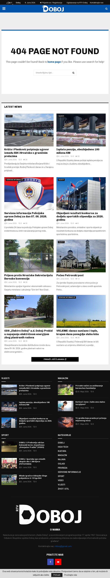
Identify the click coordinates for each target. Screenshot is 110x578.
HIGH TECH (63, 447)
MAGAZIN (62, 455)
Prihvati (56, 575)
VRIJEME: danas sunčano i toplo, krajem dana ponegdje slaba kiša (77, 332)
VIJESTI (9, 116)
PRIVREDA (62, 468)
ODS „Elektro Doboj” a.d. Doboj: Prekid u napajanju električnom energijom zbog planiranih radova (28, 334)
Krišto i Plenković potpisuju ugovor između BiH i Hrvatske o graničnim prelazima (26, 153)
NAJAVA (61, 459)
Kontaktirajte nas (96, 3)
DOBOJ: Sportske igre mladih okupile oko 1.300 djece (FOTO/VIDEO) (32, 461)
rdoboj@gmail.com (63, 546)
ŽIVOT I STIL (63, 489)
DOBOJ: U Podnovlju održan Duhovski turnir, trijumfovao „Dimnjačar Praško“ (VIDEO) (31, 445)
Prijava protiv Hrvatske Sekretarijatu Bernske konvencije (28, 277)
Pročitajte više (70, 575)
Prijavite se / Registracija (51, 3)
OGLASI (61, 464)
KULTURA (62, 451)
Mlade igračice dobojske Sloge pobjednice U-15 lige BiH (33, 477)
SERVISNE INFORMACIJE (14, 179)
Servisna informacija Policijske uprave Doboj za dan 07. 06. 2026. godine (25, 217)
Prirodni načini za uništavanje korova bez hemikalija (89, 387)
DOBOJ (61, 443)
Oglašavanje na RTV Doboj (77, 3)
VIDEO (61, 480)
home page (54, 61)
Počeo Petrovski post (70, 275)
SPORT (61, 476)
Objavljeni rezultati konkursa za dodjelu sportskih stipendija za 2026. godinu (79, 217)
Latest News (13, 106)
